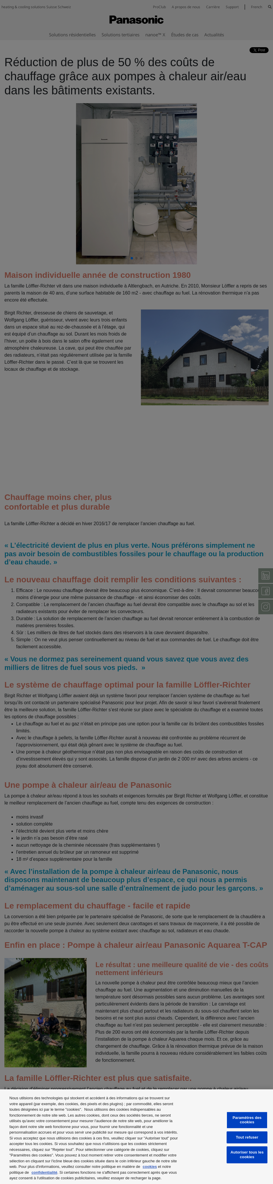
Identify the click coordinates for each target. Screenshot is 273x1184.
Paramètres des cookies (247, 1120)
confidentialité (44, 1172)
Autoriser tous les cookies (247, 1154)
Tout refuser (247, 1137)
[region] (136, 1136)
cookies (150, 1166)
